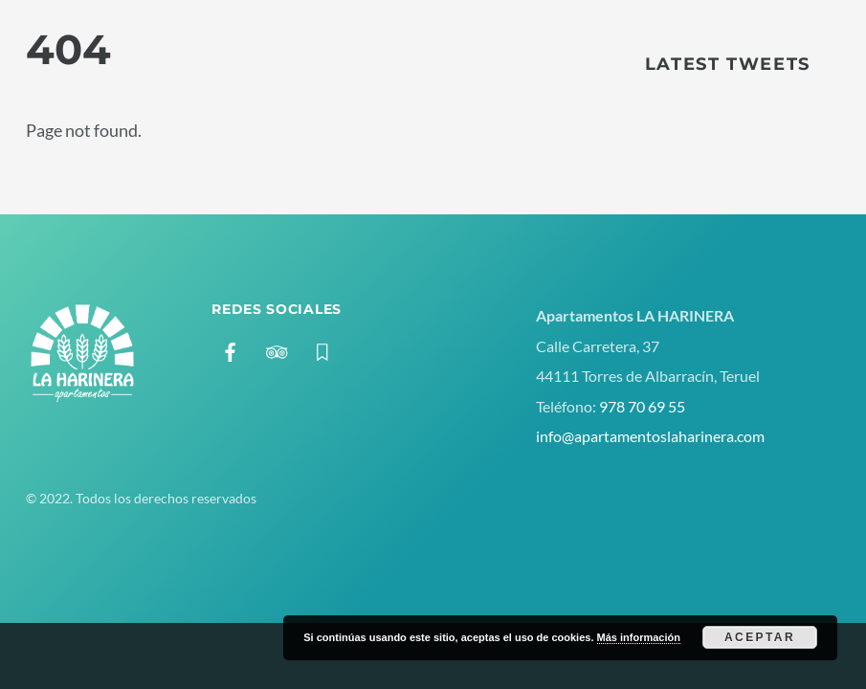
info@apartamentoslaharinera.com (650, 436)
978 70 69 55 (642, 406)
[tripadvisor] (276, 349)
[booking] (322, 349)
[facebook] (230, 349)
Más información (638, 637)
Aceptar (759, 637)
